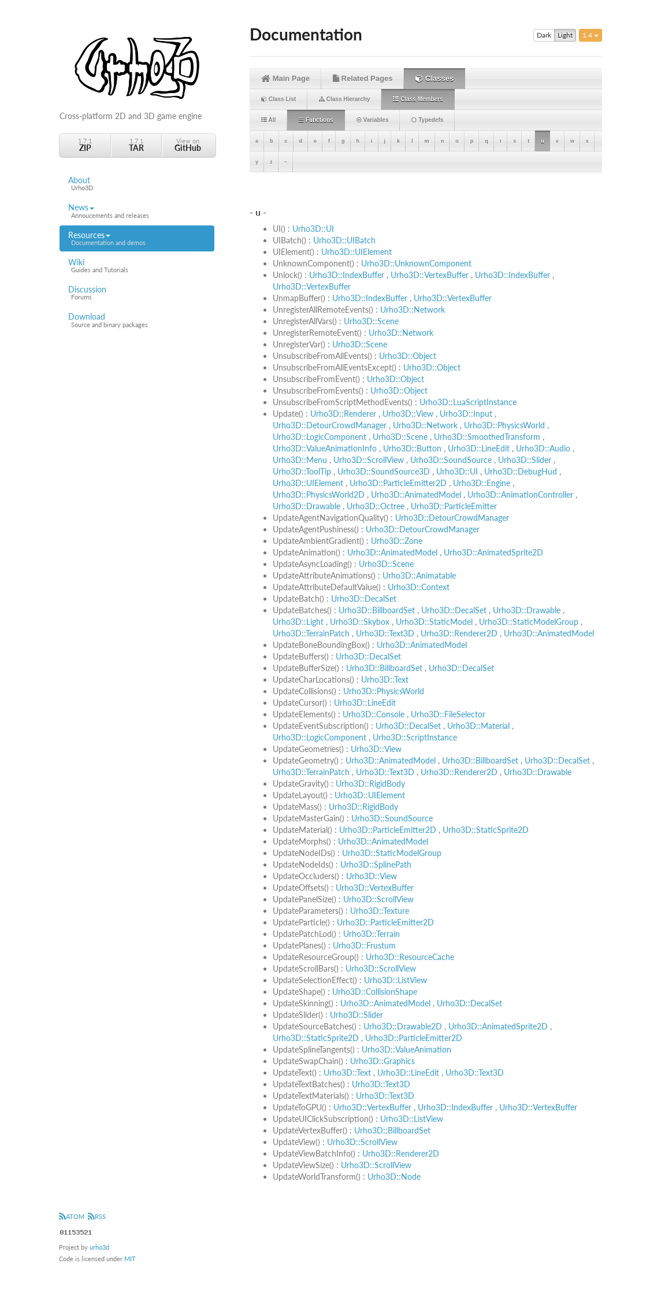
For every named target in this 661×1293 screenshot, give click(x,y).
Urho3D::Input (466, 413)
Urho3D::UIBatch (344, 240)
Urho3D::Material (478, 726)
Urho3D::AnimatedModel (416, 494)
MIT (130, 1258)
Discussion (137, 293)
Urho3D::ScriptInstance (415, 737)
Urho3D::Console (373, 714)
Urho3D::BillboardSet (377, 610)
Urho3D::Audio (543, 448)
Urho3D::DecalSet (363, 598)
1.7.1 (85, 145)
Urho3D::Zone (396, 541)
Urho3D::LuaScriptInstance (468, 402)
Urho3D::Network (412, 309)
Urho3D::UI (313, 229)
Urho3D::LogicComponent (319, 437)
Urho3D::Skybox (359, 622)
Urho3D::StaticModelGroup (528, 622)
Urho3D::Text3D (385, 633)
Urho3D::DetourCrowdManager (330, 425)
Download (137, 320)
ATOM (71, 1216)
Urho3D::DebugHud (520, 471)
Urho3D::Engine (481, 483)
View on (187, 145)
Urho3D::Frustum (364, 945)
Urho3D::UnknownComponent (416, 263)
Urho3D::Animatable (419, 575)
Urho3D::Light (298, 622)
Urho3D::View (408, 413)
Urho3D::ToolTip (302, 471)
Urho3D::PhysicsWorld (504, 425)
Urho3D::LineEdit (479, 448)
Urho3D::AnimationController (520, 494)
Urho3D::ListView (395, 980)
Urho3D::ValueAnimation (406, 1049)
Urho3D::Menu (300, 460)
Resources (137, 238)
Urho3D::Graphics (382, 1061)
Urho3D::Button (412, 448)
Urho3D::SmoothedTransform (487, 437)
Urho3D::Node (394, 1176)
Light (565, 35)
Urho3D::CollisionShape (374, 991)
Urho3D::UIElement (356, 252)
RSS (97, 1216)
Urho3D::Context (419, 587)
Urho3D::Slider (524, 460)
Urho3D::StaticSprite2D (486, 830)
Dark (544, 35)
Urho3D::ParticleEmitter (454, 506)
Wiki (137, 266)
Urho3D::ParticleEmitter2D (398, 483)
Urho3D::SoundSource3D (383, 471)
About (137, 183)
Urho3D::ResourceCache (410, 957)
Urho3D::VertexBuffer (430, 275)
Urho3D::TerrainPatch (311, 633)
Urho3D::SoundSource (451, 460)
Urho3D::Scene (371, 321)
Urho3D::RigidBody (370, 783)
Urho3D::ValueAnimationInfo (325, 448)
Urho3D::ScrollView (368, 460)
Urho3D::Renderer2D (459, 633)
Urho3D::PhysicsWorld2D (319, 494)
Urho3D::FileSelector (448, 714)
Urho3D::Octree (375, 506)
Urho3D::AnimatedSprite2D (493, 552)
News (137, 211)
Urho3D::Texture (379, 911)
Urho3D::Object (407, 356)
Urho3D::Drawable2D (402, 1026)
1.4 (590, 35)
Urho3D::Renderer (343, 413)
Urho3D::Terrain (371, 934)
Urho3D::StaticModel (434, 622)
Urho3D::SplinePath (375, 864)
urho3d (99, 1247)
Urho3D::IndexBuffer (346, 275)
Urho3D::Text (385, 679)
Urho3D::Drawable (306, 506)
